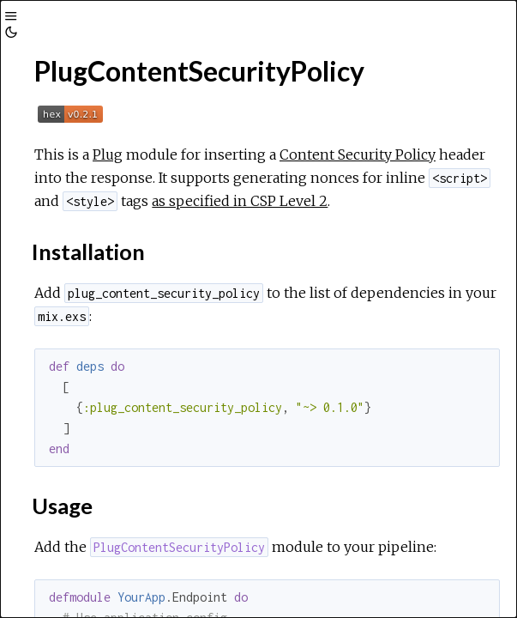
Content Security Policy (358, 154)
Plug (108, 154)
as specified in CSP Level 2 (240, 200)
